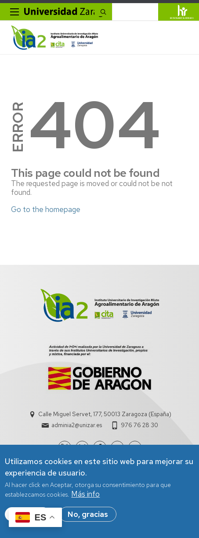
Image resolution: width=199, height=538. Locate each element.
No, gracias (88, 515)
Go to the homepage (45, 209)
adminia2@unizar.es (76, 425)
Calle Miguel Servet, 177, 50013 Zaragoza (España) (104, 414)
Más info (85, 495)
